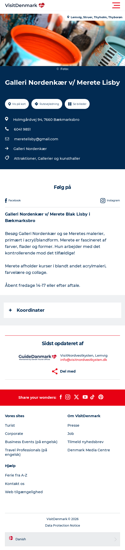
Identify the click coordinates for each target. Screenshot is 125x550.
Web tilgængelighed (24, 492)
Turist (10, 425)
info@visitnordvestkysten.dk (83, 360)
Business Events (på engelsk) (31, 442)
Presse (73, 425)
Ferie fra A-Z (16, 475)
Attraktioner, (26, 158)
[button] (85, 5)
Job (70, 433)
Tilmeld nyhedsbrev (85, 442)
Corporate (14, 433)
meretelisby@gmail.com (36, 139)
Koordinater (27, 310)
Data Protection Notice (62, 525)
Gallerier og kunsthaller (59, 158)
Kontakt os (14, 483)
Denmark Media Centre (88, 450)
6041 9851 (22, 129)
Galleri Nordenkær (30, 149)
